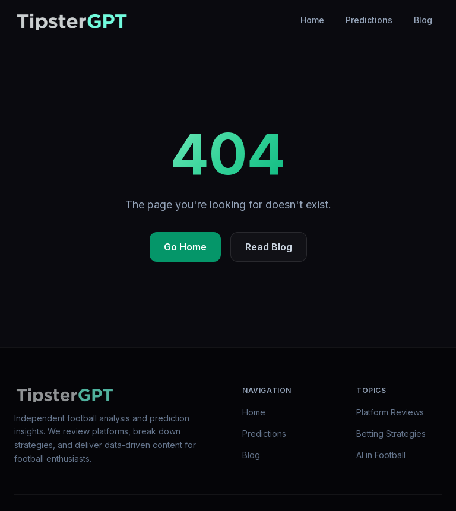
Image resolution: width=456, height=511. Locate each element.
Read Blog (268, 247)
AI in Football (381, 455)
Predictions (369, 20)
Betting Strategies (391, 434)
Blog (423, 20)
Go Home (185, 247)
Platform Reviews (390, 412)
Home (312, 20)
